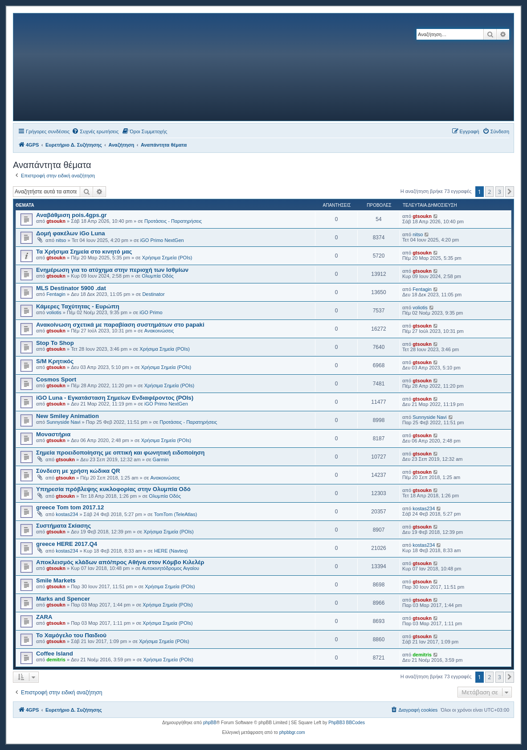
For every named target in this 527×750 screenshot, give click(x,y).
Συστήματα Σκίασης (63, 525)
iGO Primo (150, 312)
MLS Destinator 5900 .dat (71, 288)
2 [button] (489, 192)
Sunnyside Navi (63, 422)
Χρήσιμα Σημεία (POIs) (167, 257)
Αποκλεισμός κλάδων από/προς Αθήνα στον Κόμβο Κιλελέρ (120, 562)
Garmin (161, 459)
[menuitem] (95, 131)
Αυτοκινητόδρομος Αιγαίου (171, 568)
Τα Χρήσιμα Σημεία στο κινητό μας (84, 251)
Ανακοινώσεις (159, 330)
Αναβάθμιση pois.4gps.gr (71, 215)
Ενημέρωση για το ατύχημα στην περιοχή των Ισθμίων (112, 269)
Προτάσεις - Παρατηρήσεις (173, 221)
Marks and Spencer (63, 598)
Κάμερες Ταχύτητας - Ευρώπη (77, 306)
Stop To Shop (55, 343)
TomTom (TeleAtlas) (175, 514)
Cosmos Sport (56, 379)
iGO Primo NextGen (162, 240)
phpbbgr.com (292, 732)
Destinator (153, 294)
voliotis (53, 312)
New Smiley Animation (67, 416)
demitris (55, 659)
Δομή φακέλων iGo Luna (70, 233)
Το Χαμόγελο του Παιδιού (71, 635)
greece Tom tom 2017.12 (70, 507)
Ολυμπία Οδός (158, 276)
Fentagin (55, 294)
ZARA (44, 617)
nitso (61, 240)
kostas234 (67, 514)
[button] (509, 191)
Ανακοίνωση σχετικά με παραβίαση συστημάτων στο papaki (120, 324)
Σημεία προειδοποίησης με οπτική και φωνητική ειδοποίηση (120, 452)
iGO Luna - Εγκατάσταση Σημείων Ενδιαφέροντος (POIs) (114, 397)
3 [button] (499, 192)
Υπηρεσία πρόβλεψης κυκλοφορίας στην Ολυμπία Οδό (113, 489)
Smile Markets (56, 580)
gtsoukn (55, 221)
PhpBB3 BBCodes (346, 722)
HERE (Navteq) (171, 550)
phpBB (210, 722)
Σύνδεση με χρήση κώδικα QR (78, 470)
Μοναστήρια (53, 434)
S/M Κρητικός (55, 361)
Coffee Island (54, 653)
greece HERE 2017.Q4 (66, 544)
